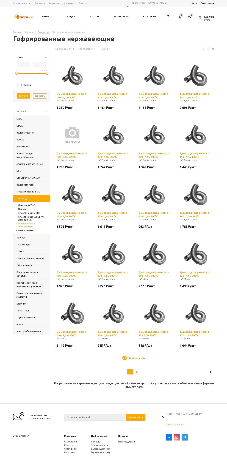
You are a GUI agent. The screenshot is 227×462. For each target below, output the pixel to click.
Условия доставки (100, 449)
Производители (126, 442)
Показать (23, 96)
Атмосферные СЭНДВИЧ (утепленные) (31, 218)
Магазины (69, 452)
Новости (68, 445)
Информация (99, 436)
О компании (70, 442)
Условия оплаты (99, 445)
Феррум (22, 209)
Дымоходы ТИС (26, 205)
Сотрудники (70, 449)
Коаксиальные (25, 230)
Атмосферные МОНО (29, 213)
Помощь (123, 436)
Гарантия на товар (100, 452)
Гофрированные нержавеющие (26, 225)
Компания (70, 436)
